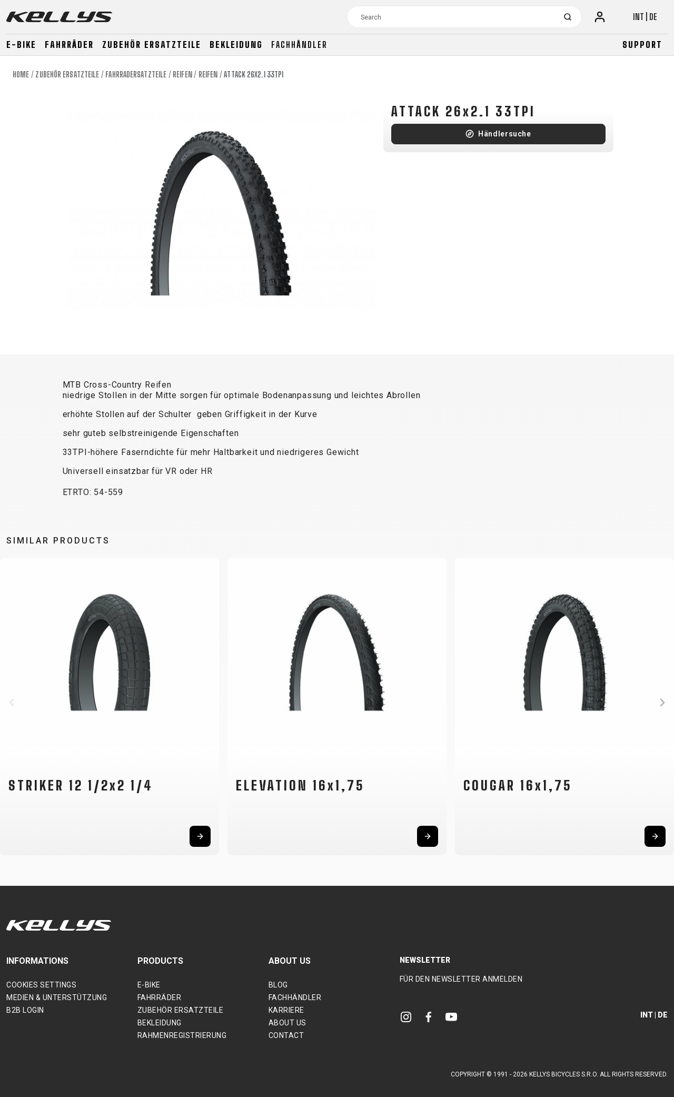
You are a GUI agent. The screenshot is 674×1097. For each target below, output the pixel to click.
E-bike (21, 44)
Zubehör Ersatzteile (151, 44)
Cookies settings (41, 985)
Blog (278, 985)
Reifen (182, 74)
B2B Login (25, 1010)
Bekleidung (236, 44)
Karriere (286, 1010)
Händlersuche (504, 134)
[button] (11, 702)
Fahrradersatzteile (135, 74)
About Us (287, 1023)
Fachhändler (299, 44)
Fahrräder (69, 44)
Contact (286, 1035)
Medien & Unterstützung (56, 997)
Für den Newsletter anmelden (461, 979)
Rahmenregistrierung (182, 1035)
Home (21, 74)
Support (642, 44)
